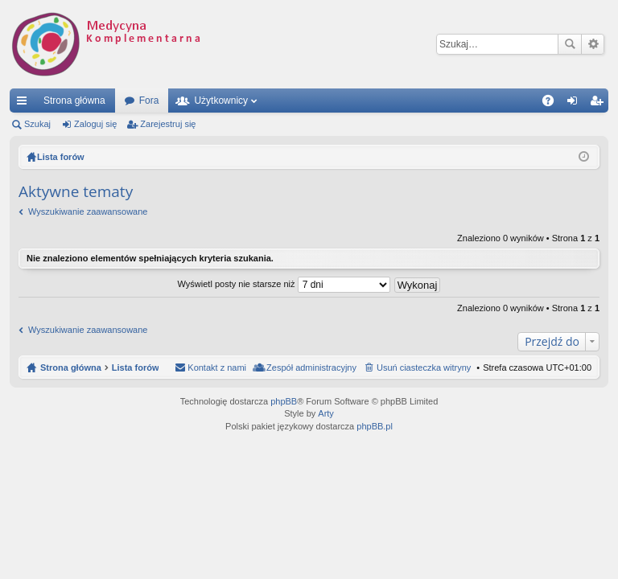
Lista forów (135, 367)
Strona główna (74, 100)
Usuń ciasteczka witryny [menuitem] (424, 367)
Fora (149, 100)
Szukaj (570, 44)
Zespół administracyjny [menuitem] (311, 367)
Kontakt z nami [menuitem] (216, 367)
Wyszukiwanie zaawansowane (593, 44)
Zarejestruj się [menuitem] (599, 104)
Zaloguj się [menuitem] (575, 104)
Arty (326, 413)
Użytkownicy (221, 100)
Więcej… (25, 104)
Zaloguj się (95, 124)
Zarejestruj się (168, 124)
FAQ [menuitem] (553, 104)
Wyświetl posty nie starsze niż (284, 284)
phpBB (283, 401)
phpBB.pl (374, 426)
